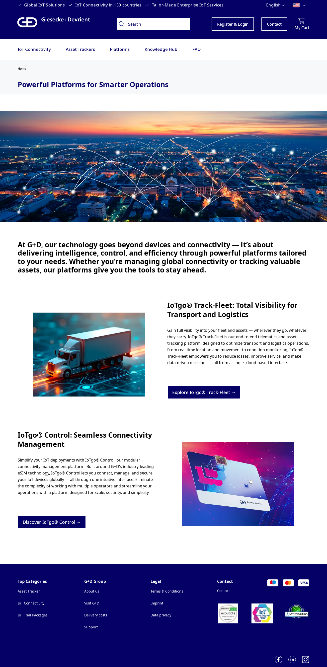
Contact (274, 24)
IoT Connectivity (34, 49)
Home (22, 69)
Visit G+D (91, 603)
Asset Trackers (80, 49)
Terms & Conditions (167, 591)
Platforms (120, 49)
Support (91, 627)
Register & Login (232, 24)
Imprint (157, 603)
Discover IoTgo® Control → (52, 522)
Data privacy (161, 615)
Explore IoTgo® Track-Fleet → (204, 392)
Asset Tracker (29, 591)
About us (91, 591)
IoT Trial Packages (33, 615)
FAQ (196, 49)
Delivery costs (95, 615)
